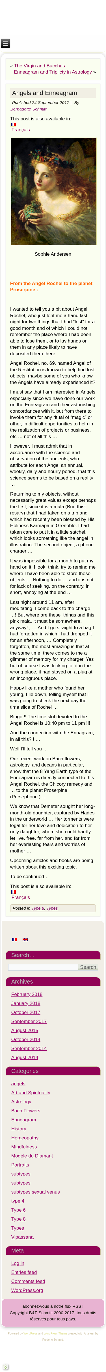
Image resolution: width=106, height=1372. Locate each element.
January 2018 (25, 1003)
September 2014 (29, 1048)
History (18, 1129)
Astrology (21, 1101)
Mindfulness (24, 1147)
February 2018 (27, 994)
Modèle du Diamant (32, 1156)
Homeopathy (24, 1138)
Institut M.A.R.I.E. (53, 9)
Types (52, 908)
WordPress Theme (55, 1333)
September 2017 (29, 1021)
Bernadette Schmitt (28, 109)
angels (18, 1083)
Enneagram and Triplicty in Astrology (53, 72)
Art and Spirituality (30, 1092)
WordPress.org (27, 1290)
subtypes (21, 1174)
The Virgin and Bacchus (39, 66)
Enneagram (23, 1120)
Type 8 (37, 908)
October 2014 (25, 1039)
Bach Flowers (25, 1110)
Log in (17, 1263)
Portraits (20, 1165)
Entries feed (24, 1272)
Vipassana (22, 1237)
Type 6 (18, 1210)
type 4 (17, 1201)
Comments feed (28, 1281)
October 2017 (25, 1012)
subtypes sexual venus (35, 1192)
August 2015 (24, 1030)
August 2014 (24, 1057)
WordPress (30, 1333)
